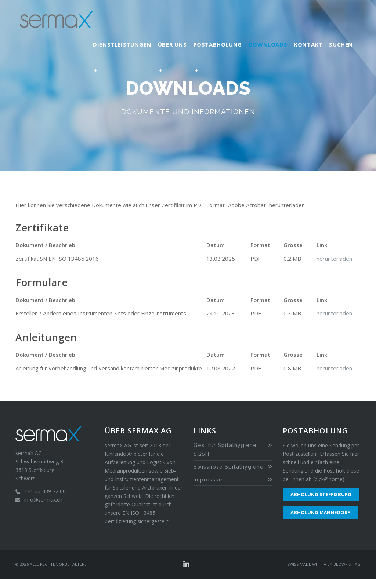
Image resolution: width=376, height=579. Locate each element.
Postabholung (218, 62)
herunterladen (334, 258)
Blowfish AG (347, 564)
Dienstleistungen (122, 62)
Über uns (172, 62)
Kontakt (308, 44)
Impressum (209, 480)
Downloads (268, 44)
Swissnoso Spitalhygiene (229, 467)
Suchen (341, 44)
